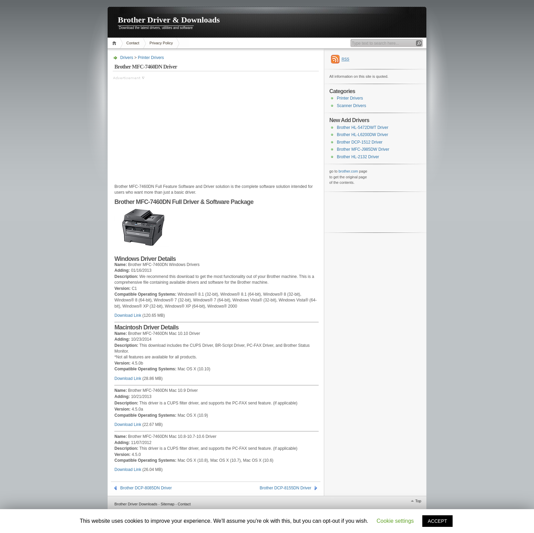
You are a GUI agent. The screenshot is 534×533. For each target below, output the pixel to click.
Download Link (127, 315)
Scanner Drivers (351, 105)
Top (418, 501)
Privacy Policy (161, 43)
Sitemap (167, 504)
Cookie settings (395, 521)
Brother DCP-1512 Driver (359, 142)
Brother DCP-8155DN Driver (285, 488)
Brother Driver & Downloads (169, 19)
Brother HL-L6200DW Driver (362, 134)
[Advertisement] (170, 128)
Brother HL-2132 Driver (358, 156)
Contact (132, 43)
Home (115, 43)
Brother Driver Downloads (135, 504)
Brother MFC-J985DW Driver (363, 149)
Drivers (126, 57)
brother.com (348, 171)
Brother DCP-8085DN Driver (146, 488)
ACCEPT (437, 521)
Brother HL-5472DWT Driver (362, 127)
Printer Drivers (151, 57)
